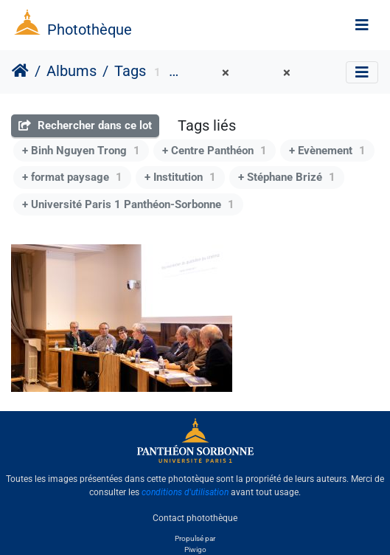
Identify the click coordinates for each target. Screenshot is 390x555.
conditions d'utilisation (185, 492)
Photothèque (89, 29)
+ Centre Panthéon (214, 150)
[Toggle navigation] (362, 25)
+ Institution (180, 177)
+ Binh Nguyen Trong (81, 150)
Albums (71, 71)
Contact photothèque (195, 517)
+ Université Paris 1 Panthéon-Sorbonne (128, 204)
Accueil (20, 71)
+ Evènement (327, 150)
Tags (130, 71)
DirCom (202, 73)
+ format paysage (72, 177)
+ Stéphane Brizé (286, 177)
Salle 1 (266, 73)
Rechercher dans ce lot (85, 125)
